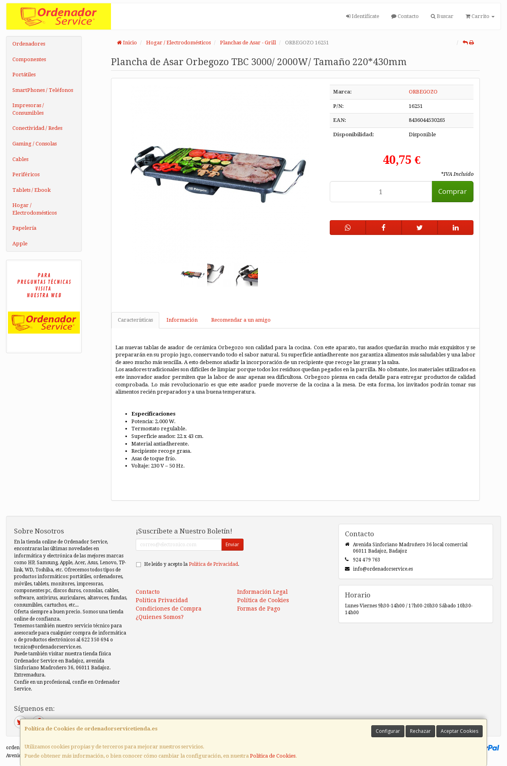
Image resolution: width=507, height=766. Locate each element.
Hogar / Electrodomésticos (34, 209)
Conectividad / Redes (37, 128)
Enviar (232, 544)
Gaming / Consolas (34, 144)
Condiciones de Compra (169, 608)
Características (135, 320)
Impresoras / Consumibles (28, 109)
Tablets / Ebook (31, 190)
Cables (20, 159)
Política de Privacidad (213, 564)
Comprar (452, 191)
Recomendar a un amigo (241, 320)
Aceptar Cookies (459, 731)
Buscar (442, 16)
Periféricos (26, 174)
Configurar (388, 731)
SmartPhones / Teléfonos (42, 90)
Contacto (405, 16)
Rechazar (420, 731)
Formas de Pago (258, 608)
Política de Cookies (272, 756)
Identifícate (362, 16)
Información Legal (262, 592)
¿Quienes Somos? (160, 617)
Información (182, 320)
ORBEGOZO (423, 92)
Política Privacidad (162, 600)
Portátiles (24, 75)
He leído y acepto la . (191, 564)
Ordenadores (28, 44)
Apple (20, 244)
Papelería (24, 228)
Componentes (29, 59)
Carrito (480, 16)
